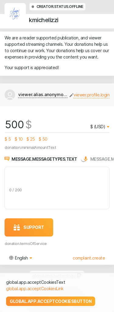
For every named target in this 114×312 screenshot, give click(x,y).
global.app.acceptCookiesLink (34, 288)
